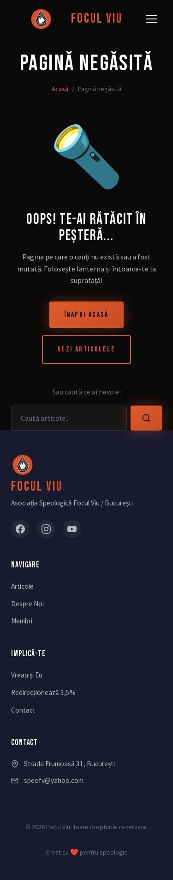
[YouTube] (72, 529)
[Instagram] (46, 529)
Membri (21, 620)
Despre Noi (27, 603)
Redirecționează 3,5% (43, 692)
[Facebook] (20, 529)
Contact (23, 710)
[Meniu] (151, 19)
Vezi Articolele (86, 349)
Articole (22, 586)
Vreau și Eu (26, 675)
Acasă (60, 89)
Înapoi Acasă (86, 314)
